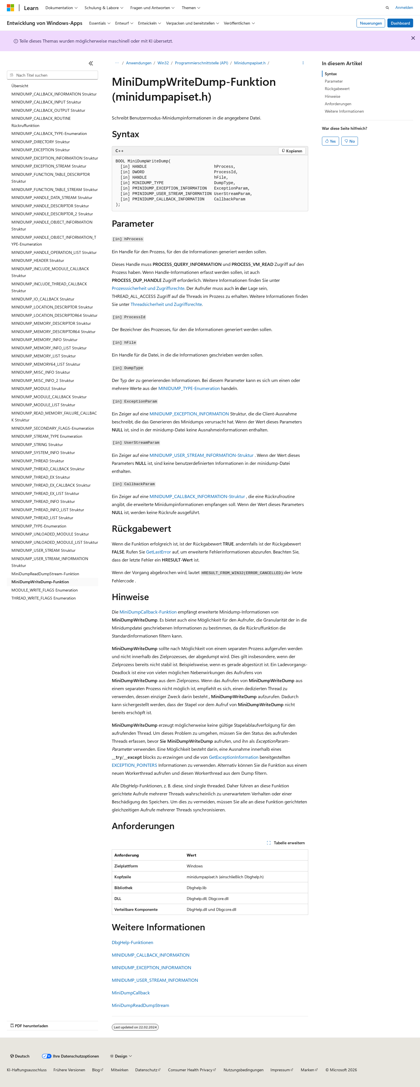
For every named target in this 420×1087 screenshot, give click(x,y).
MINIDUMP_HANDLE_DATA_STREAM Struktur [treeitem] (51, 197)
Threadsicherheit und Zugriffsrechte (166, 304)
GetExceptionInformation (233, 757)
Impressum (280, 1069)
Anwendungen (139, 62)
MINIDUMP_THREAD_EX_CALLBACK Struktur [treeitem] (51, 485)
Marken (307, 1069)
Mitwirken (119, 1069)
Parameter (334, 81)
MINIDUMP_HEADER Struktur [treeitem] (37, 260)
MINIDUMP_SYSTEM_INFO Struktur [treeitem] (43, 452)
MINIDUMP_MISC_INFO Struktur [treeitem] (40, 372)
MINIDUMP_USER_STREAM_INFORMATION (155, 980)
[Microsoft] (10, 7)
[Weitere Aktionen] (303, 63)
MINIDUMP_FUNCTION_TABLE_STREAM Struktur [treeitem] (54, 189)
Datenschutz (146, 1069)
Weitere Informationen (344, 111)
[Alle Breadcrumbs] (117, 63)
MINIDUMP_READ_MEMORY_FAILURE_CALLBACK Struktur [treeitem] (54, 416)
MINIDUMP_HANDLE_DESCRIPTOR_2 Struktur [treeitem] (52, 213)
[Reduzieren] (91, 63)
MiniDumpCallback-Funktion (148, 612)
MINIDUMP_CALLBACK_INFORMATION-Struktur (197, 496)
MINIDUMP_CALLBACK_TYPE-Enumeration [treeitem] (49, 133)
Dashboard (400, 23)
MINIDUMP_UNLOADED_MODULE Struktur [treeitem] (50, 534)
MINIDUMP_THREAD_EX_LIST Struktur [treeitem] (45, 493)
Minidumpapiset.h (250, 62)
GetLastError (158, 552)
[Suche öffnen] (387, 8)
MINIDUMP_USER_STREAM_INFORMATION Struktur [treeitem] (49, 562)
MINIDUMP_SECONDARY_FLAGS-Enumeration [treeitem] (52, 428)
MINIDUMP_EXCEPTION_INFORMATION (189, 414)
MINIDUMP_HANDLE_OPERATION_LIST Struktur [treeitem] (54, 252)
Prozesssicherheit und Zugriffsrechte (148, 288)
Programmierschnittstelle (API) (201, 62)
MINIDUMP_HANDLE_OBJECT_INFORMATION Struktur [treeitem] (51, 225)
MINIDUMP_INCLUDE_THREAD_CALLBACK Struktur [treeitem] (49, 287)
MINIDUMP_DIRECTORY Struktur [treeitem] (40, 141)
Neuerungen (371, 23)
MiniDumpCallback (131, 993)
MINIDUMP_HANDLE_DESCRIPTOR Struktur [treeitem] (50, 205)
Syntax (331, 73)
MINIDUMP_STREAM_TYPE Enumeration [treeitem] (46, 436)
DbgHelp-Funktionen (132, 942)
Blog (96, 1069)
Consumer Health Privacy (190, 1069)
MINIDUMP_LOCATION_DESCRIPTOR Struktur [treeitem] (52, 307)
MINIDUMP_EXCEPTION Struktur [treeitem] (40, 149)
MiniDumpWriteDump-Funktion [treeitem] (40, 581)
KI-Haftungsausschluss (27, 1069)
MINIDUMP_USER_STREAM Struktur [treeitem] (43, 550)
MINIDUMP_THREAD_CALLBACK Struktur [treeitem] (48, 468)
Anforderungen (338, 103)
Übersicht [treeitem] (19, 85)
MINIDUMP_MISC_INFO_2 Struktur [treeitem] (42, 380)
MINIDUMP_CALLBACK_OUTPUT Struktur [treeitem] (48, 110)
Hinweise (332, 96)
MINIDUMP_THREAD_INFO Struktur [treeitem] (43, 501)
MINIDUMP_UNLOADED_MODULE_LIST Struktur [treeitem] (54, 542)
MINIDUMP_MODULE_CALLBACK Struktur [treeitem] (49, 396)
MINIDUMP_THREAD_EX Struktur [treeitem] (40, 477)
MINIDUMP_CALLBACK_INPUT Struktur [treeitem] (46, 102)
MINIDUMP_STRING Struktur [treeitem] (37, 444)
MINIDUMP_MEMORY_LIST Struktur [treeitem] (43, 356)
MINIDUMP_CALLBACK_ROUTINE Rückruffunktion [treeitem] (41, 122)
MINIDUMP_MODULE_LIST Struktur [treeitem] (43, 404)
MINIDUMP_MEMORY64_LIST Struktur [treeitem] (45, 364)
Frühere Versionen (69, 1069)
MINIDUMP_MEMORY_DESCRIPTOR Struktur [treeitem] (51, 323)
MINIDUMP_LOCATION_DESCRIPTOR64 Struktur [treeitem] (54, 315)
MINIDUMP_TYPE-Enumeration (189, 388)
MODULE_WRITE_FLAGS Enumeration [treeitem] (44, 590)
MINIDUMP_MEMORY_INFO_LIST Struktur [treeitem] (49, 348)
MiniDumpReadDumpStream (140, 1005)
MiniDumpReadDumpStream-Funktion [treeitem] (45, 573)
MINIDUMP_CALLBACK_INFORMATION (151, 955)
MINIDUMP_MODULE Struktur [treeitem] (38, 388)
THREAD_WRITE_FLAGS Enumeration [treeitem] (43, 598)
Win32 (163, 62)
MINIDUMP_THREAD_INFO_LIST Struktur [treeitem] (47, 509)
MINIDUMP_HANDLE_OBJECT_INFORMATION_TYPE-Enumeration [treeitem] (53, 240)
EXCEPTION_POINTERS (134, 765)
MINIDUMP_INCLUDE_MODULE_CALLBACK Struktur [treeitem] (50, 272)
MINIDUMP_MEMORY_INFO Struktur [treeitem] (44, 339)
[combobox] (52, 75)
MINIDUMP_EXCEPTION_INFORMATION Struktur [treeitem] (54, 158)
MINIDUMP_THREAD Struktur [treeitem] (37, 460)
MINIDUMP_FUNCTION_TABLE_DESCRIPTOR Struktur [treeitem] (50, 178)
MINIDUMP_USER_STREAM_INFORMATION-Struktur (202, 455)
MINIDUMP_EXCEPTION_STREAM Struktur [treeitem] (48, 166)
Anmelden (404, 7)
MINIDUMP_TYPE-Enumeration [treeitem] (38, 526)
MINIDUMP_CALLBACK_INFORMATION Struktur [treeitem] (54, 94)
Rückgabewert (337, 88)
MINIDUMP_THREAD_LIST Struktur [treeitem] (42, 517)
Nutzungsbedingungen (244, 1069)
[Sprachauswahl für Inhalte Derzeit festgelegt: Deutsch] (20, 1056)
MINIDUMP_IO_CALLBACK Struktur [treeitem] (42, 299)
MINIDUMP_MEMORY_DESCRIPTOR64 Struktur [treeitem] (53, 331)
